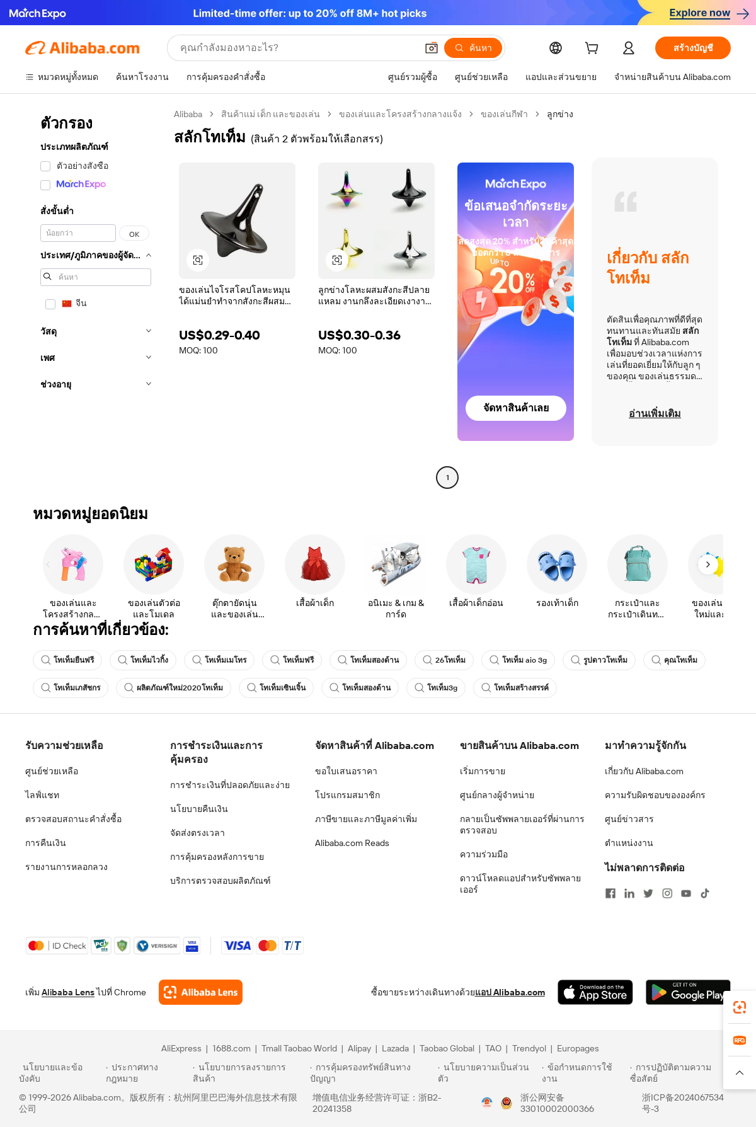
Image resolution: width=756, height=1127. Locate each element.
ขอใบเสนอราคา (346, 771)
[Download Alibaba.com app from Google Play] (688, 992)
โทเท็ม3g (436, 688)
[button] (431, 47)
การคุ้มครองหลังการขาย (217, 857)
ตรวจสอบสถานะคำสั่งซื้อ (73, 819)
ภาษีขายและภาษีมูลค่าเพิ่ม (366, 819)
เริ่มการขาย (482, 771)
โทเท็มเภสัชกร (70, 688)
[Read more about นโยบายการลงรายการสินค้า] (249, 1072)
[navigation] (96, 297)
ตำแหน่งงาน (629, 843)
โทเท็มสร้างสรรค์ (515, 688)
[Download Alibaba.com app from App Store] (595, 992)
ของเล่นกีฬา (504, 114)
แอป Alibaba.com (510, 992)
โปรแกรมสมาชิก (347, 795)
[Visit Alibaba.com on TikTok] (705, 893)
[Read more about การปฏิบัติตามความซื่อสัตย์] (683, 1072)
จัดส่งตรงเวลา (197, 833)
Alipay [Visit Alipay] (359, 1048)
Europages (578, 1048)
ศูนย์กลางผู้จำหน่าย (497, 795)
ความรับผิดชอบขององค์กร (655, 795)
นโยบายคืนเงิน (199, 809)
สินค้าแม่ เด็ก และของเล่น (270, 114)
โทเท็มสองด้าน (368, 660)
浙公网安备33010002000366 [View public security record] (557, 1103)
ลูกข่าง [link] (560, 114)
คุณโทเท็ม (674, 660)
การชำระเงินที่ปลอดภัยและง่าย (230, 785)
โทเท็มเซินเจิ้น (276, 688)
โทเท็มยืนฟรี (67, 660)
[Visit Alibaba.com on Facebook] (610, 893)
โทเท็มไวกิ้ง (143, 660)
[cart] (594, 50)
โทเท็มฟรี (292, 660)
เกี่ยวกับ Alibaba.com (644, 771)
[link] (739, 1007)
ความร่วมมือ (484, 854)
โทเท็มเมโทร (219, 660)
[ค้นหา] (473, 48)
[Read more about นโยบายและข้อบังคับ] (60, 1072)
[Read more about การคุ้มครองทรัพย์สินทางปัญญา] (372, 1072)
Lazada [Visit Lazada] (395, 1048)
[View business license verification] (487, 1103)
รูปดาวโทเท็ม (599, 660)
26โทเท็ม (444, 660)
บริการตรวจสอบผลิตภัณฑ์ (220, 881)
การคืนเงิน (45, 843)
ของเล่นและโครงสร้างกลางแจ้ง (400, 114)
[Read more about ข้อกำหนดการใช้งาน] (584, 1072)
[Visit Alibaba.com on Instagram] (667, 893)
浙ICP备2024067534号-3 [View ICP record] (683, 1103)
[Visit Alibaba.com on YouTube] (686, 893)
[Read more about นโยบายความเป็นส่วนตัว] (488, 1072)
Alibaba (188, 114)
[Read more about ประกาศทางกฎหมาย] (147, 1072)
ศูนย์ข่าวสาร (629, 819)
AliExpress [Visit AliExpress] (181, 1048)
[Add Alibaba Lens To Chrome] (201, 992)
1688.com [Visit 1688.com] (231, 1048)
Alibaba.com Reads (352, 843)
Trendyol (529, 1048)
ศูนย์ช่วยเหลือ (51, 771)
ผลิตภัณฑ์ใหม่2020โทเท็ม (173, 688)
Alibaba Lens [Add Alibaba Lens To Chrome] (68, 992)
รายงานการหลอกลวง (66, 867)
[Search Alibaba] (297, 48)
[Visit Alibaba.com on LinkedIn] (629, 893)
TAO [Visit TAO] (493, 1048)
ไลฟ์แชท (42, 795)
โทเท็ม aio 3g (518, 660)
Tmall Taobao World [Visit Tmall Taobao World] (299, 1048)
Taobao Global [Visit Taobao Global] (447, 1048)
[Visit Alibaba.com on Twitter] (648, 893)
